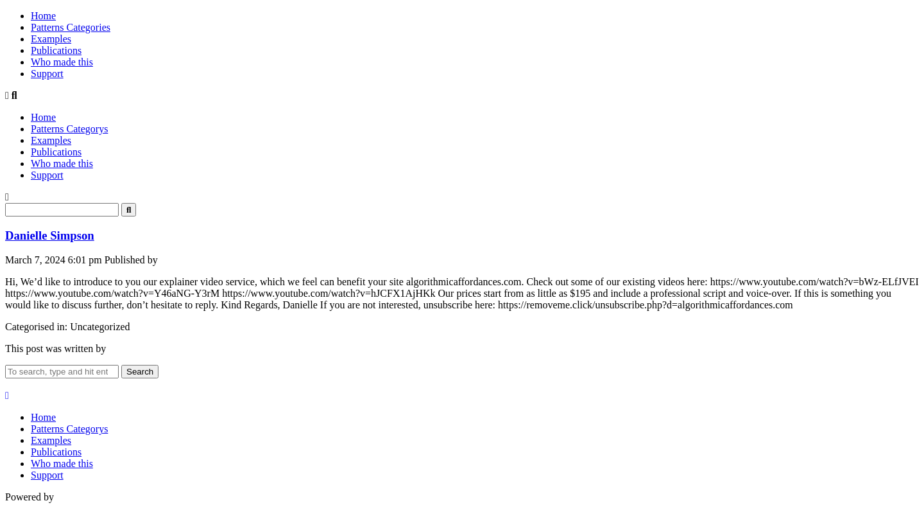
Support (47, 73)
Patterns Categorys (69, 128)
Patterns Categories (70, 27)
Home (43, 15)
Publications (56, 50)
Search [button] (139, 371)
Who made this (62, 62)
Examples (51, 38)
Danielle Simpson (49, 235)
